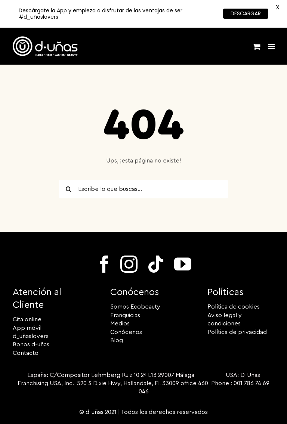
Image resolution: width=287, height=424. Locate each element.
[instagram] (129, 264)
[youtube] (182, 264)
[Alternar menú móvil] (272, 46)
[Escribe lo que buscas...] (143, 189)
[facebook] (104, 264)
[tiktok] (156, 264)
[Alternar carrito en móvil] (256, 46)
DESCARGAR (246, 13)
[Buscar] (68, 189)
